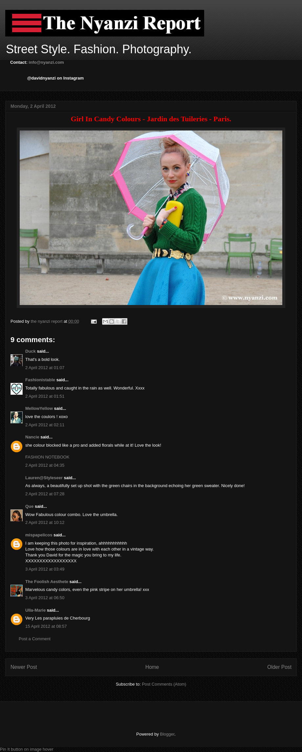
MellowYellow (39, 408)
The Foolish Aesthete (46, 581)
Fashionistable (40, 379)
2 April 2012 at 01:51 (44, 396)
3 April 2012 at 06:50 (44, 597)
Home (152, 667)
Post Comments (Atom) (164, 684)
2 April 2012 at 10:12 (44, 522)
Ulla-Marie (35, 610)
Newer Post (24, 667)
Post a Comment (35, 638)
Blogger (167, 734)
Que (29, 506)
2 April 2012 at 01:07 (44, 367)
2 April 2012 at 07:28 (44, 493)
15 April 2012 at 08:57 (46, 626)
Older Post (279, 667)
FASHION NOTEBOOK (47, 457)
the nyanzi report (47, 321)
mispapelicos (38, 534)
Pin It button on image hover (27, 749)
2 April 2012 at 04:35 (44, 465)
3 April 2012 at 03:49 (44, 569)
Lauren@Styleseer (44, 477)
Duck (30, 351)
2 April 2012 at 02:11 (44, 424)
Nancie (32, 437)
